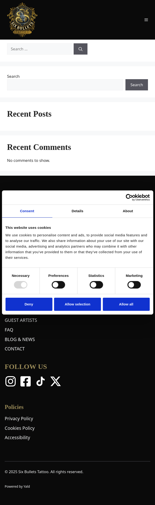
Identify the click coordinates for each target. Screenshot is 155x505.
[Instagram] (10, 381)
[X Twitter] (55, 381)
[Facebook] (25, 381)
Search (13, 76)
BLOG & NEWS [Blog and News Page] (20, 339)
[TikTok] (40, 381)
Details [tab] (77, 211)
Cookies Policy (20, 428)
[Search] (80, 49)
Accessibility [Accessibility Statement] (17, 437)
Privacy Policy (19, 418)
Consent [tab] (27, 211)
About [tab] (128, 211)
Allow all (126, 304)
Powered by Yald (17, 486)
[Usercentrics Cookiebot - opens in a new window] (129, 197)
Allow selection (77, 304)
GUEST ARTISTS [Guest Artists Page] (21, 320)
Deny (29, 304)
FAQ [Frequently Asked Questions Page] (9, 330)
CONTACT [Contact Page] (15, 348)
